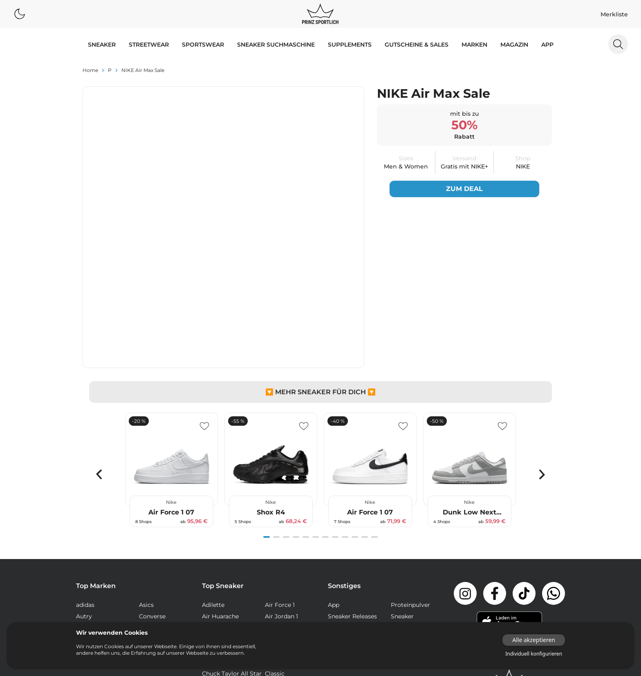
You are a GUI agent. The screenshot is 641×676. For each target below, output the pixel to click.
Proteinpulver (410, 493)
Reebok (149, 527)
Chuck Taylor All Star (232, 562)
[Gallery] (320, 358)
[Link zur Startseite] (509, 568)
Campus (277, 550)
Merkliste (614, 14)
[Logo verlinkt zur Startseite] (320, 14)
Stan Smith (281, 619)
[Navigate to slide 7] (325, 425)
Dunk (209, 584)
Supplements (350, 44)
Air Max (212, 516)
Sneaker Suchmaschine (276, 44)
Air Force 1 (280, 493)
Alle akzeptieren (533, 640)
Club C (211, 573)
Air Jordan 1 (281, 504)
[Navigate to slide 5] (306, 425)
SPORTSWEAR (203, 44)
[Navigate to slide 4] (296, 425)
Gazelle (275, 584)
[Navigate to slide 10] (355, 425)
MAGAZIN (514, 44)
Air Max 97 (280, 527)
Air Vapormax (221, 550)
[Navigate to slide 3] (286, 425)
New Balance (94, 516)
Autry (84, 504)
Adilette (213, 493)
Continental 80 (286, 573)
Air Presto (279, 539)
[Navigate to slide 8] (335, 425)
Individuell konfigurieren (533, 654)
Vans (83, 539)
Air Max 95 (217, 527)
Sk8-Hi (211, 619)
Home (90, 70)
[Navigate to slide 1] (266, 425)
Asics (146, 493)
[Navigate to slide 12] (374, 425)
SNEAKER (102, 44)
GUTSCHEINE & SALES (416, 44)
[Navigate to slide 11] (365, 425)
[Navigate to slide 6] (315, 425)
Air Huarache (220, 504)
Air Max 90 (280, 516)
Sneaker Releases (352, 504)
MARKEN (474, 44)
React (210, 607)
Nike (145, 516)
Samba (275, 607)
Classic (275, 562)
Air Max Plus (219, 539)
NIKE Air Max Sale (142, 70)
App (547, 44)
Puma (84, 527)
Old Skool (279, 596)
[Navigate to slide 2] (276, 425)
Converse (152, 504)
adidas (85, 493)
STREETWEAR (149, 44)
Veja (145, 539)
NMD (209, 596)
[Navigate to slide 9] (345, 425)
